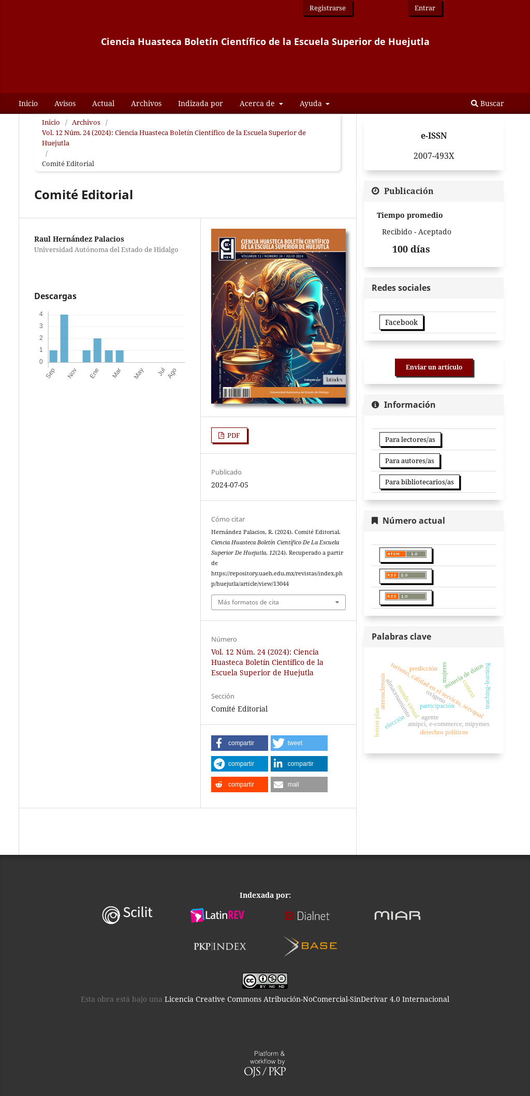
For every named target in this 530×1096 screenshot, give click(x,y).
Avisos (65, 103)
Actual (103, 103)
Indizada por (200, 103)
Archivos (146, 103)
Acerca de (258, 103)
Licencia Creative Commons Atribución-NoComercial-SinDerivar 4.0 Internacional (307, 999)
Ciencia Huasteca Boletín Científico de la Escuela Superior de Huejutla (265, 41)
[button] (239, 743)
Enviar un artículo (434, 367)
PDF (233, 435)
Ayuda (312, 103)
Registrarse (328, 7)
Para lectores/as (410, 439)
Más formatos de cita (248, 602)
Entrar (425, 7)
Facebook (401, 322)
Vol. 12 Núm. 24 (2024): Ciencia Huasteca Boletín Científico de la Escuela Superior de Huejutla (174, 137)
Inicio (28, 103)
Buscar (487, 103)
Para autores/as (409, 460)
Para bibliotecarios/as (419, 481)
